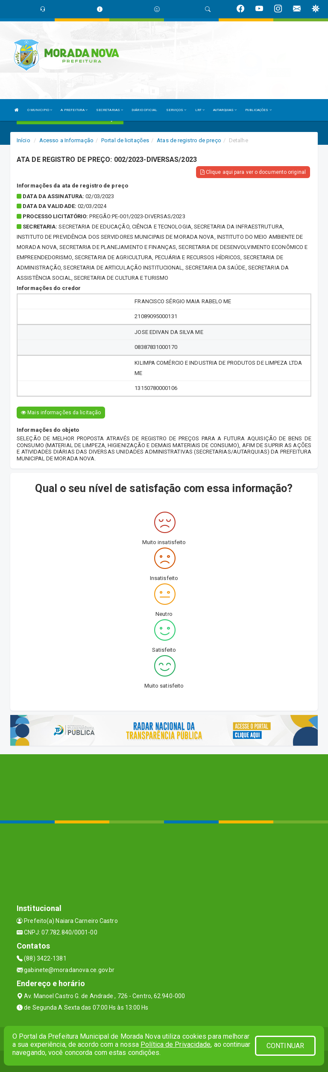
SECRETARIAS (109, 110)
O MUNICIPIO (39, 110)
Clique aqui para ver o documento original (253, 172)
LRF (200, 110)
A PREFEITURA (74, 110)
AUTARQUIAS (225, 110)
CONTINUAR (285, 1046)
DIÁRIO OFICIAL (144, 110)
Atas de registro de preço (189, 140)
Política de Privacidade (176, 1044)
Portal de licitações (125, 140)
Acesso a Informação (66, 140)
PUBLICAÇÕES (258, 110)
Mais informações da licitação (61, 413)
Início (23, 140)
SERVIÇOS (176, 110)
